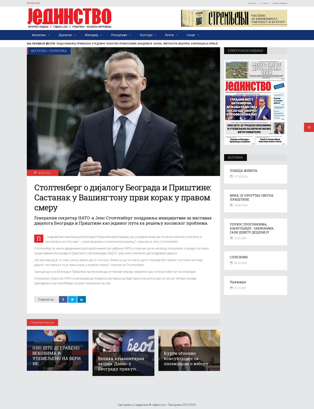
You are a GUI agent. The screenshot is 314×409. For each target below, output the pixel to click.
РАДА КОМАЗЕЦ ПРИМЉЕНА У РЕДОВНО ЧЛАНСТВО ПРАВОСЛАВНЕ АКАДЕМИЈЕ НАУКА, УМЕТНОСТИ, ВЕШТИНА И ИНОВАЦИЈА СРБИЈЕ (137, 43)
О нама (264, 3)
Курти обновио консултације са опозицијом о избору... (187, 358)
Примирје (238, 282)
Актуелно (39, 51)
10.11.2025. (240, 287)
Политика (58, 51)
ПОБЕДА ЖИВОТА (243, 171)
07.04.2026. (241, 176)
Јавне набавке (279, 3)
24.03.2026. (241, 205)
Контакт (252, 3)
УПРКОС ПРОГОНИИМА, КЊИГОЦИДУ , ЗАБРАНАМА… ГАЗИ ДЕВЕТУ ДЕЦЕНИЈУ (252, 228)
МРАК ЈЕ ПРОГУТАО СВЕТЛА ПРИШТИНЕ (251, 197)
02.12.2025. (240, 262)
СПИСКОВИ (239, 257)
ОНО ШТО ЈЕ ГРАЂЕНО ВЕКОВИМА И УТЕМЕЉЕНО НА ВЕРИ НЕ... (56, 355)
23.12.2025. (240, 238)
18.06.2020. (44, 172)
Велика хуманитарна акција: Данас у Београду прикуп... (121, 364)
